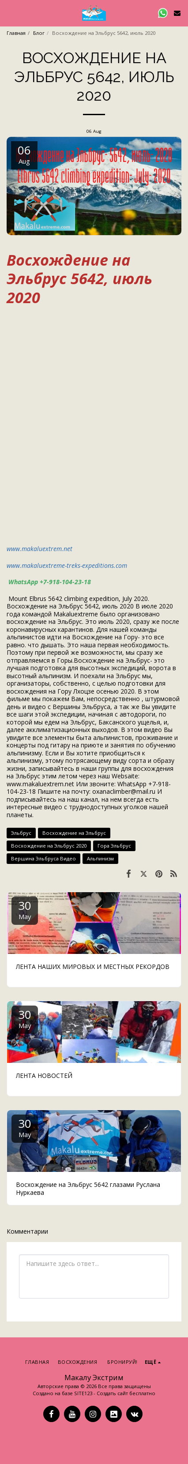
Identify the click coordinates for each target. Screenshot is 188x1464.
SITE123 (83, 1393)
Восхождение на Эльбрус (74, 833)
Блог (39, 33)
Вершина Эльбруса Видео (43, 858)
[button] (9, 13)
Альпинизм (100, 858)
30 (24, 909)
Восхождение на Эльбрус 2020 (48, 845)
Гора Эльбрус (114, 845)
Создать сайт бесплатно (126, 1393)
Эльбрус (21, 833)
